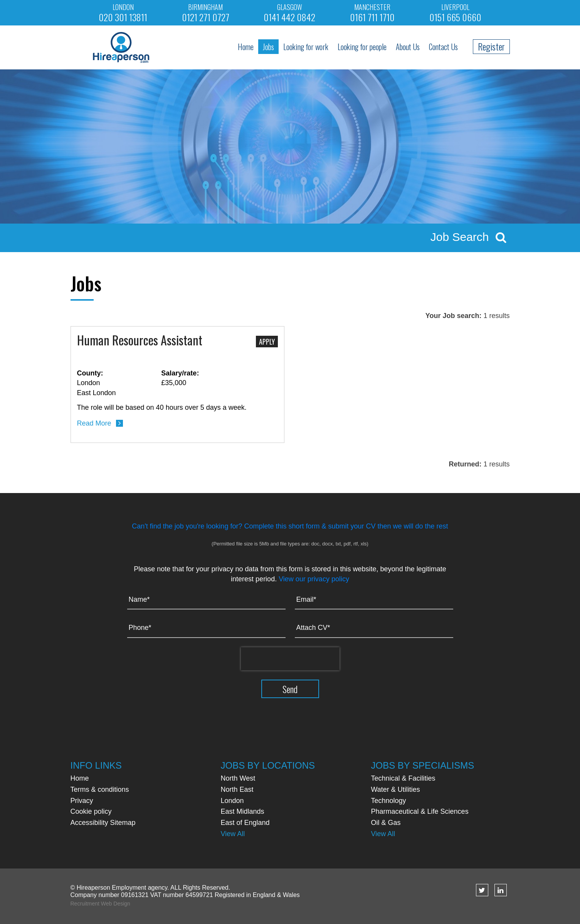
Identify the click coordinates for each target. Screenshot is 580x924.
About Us (408, 46)
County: (90, 373)
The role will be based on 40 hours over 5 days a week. (162, 407)
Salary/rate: (180, 373)
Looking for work (305, 46)
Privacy (82, 801)
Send (290, 689)
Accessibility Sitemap (103, 822)
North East (237, 789)
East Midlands (242, 811)
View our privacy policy (314, 579)
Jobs (268, 46)
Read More (94, 423)
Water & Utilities (395, 789)
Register (491, 46)
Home (246, 46)
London (232, 801)
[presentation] (290, 658)
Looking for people (362, 46)
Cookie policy (91, 811)
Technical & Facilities (403, 778)
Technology (388, 801)
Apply (267, 342)
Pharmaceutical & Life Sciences (420, 811)
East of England (245, 822)
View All (233, 834)
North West (238, 778)
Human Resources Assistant (139, 341)
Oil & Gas (386, 822)
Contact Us (443, 46)
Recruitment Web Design (100, 903)
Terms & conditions (100, 789)
